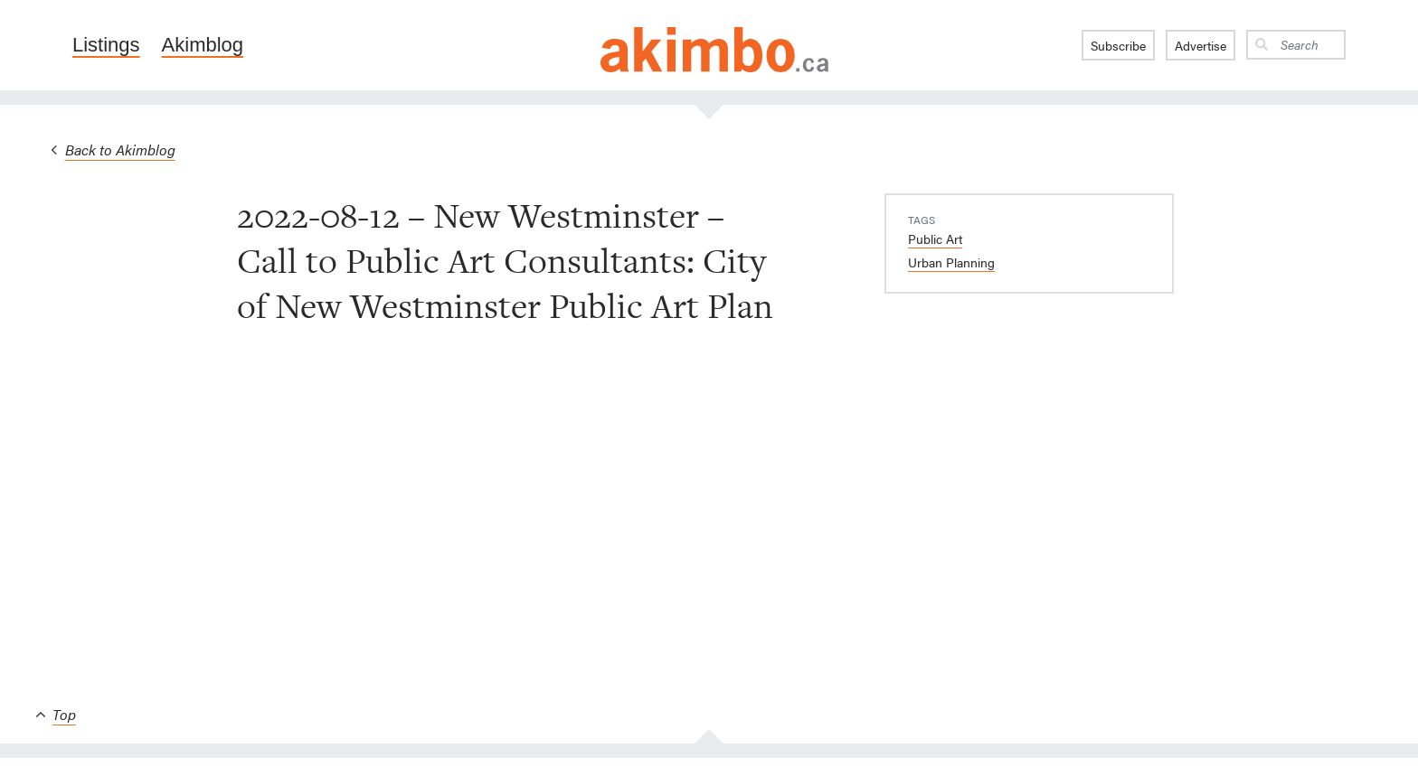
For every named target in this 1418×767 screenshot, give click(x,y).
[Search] (1309, 45)
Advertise (1200, 45)
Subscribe (1118, 45)
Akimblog (202, 45)
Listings (106, 45)
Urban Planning (951, 262)
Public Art (935, 238)
